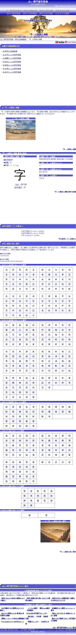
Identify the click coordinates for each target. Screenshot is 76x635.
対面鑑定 (30, 610)
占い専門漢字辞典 (38, 1)
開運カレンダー (33, 621)
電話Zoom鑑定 (44, 608)
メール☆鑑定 (33, 608)
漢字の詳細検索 (30, 10)
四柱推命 (11, 630)
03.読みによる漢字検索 (12, 62)
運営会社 (71, 630)
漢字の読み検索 (62, 10)
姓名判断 (4, 630)
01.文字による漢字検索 (12, 55)
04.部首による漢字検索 (12, 65)
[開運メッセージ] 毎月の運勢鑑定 (13, 618)
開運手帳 (31, 630)
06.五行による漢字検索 (12, 72)
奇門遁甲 (24, 630)
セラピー (52, 630)
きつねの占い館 (61, 630)
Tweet (69, 42)
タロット (39, 630)
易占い (17, 630)
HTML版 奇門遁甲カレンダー (37, 613)
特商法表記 (35, 632)
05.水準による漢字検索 (12, 69)
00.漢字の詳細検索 (10, 51)
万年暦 (38, 616)
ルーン (45, 630)
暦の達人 (31, 616)
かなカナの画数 (62, 13)
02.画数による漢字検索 (12, 58)
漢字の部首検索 (14, 13)
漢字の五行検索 (46, 13)
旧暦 (27, 618)
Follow (74, 42)
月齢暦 (45, 616)
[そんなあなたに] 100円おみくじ (12, 621)
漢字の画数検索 (46, 10)
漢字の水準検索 (30, 13)
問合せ (42, 632)
